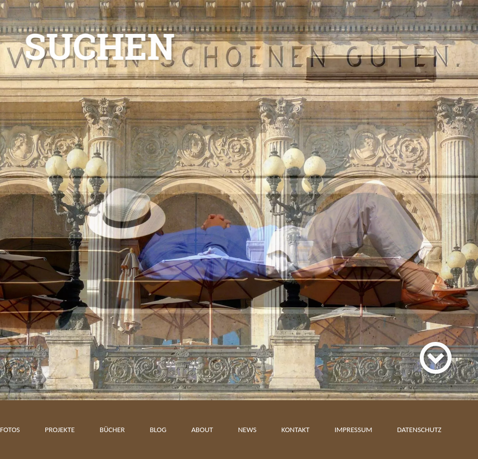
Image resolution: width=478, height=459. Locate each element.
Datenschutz (419, 429)
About (202, 429)
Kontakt (295, 429)
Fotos (10, 429)
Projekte (60, 429)
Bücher (112, 429)
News (247, 429)
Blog (158, 429)
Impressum (353, 429)
